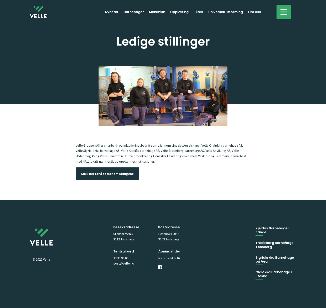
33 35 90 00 (120, 258)
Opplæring (179, 12)
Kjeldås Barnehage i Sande (272, 230)
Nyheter (112, 12)
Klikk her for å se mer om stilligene (107, 174)
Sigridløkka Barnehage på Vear (275, 259)
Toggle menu (282, 10)
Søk (268, 12)
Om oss (254, 12)
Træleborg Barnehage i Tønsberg (275, 244)
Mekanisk (157, 12)
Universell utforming (225, 12)
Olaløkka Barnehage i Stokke (274, 274)
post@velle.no (123, 263)
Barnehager (134, 12)
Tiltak (198, 12)
